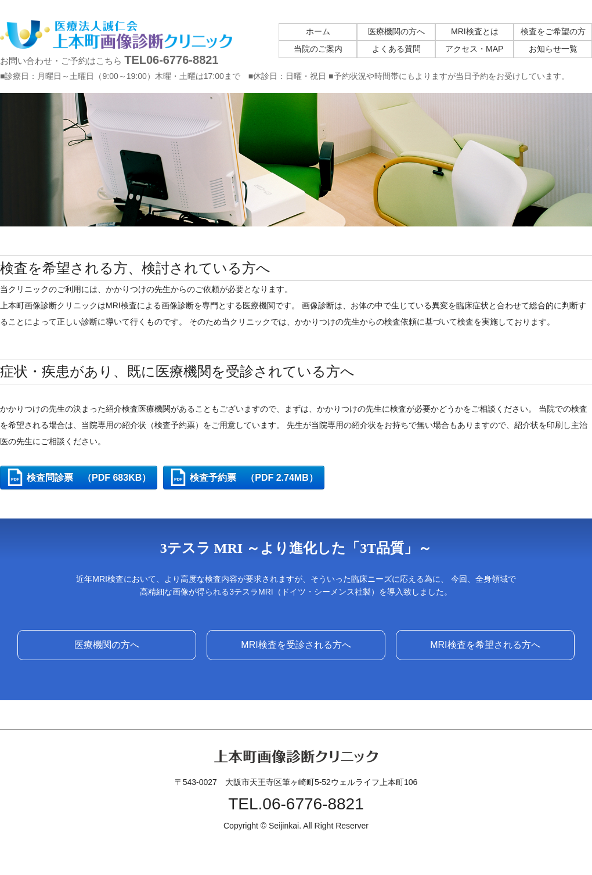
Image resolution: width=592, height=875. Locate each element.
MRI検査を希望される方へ (485, 645)
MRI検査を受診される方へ (296, 645)
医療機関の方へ (106, 645)
